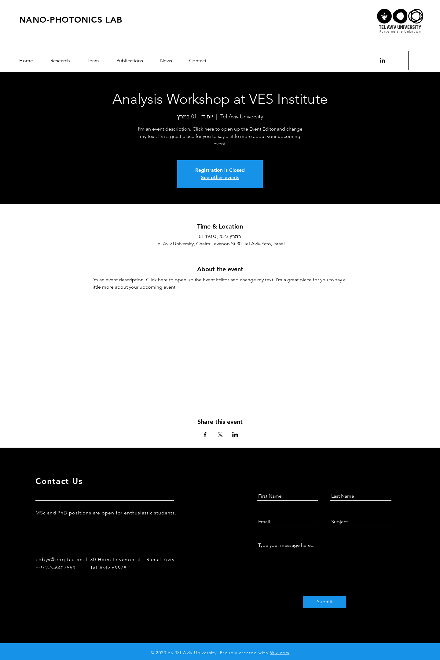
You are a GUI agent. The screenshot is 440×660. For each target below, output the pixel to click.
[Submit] (324, 602)
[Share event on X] (220, 434)
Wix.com (280, 652)
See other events (220, 177)
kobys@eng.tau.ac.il (61, 559)
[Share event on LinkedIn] (235, 434)
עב (418, 60)
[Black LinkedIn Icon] (382, 60)
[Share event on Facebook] (205, 434)
